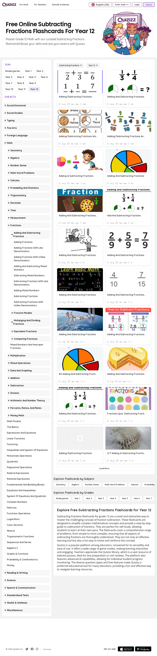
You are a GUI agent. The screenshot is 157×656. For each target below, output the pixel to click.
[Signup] (149, 4)
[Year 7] (148, 498)
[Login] (137, 4)
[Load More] (104, 468)
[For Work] (24, 4)
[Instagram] (37, 649)
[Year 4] (112, 498)
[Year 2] (89, 498)
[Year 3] (101, 498)
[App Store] (126, 648)
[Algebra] (75, 484)
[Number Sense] (92, 484)
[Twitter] (26, 649)
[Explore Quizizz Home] (9, 4)
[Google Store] (143, 648)
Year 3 (8, 77)
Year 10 (9, 89)
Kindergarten (12, 71)
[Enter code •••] (122, 4)
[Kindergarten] (62, 498)
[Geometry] (61, 484)
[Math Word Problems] (114, 484)
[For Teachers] (40, 4)
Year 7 (8, 83)
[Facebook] (32, 649)
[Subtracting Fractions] (70, 65)
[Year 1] (77, 498)
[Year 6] (136, 498)
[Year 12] (93, 65)
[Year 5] (124, 498)
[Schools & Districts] (60, 4)
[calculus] (134, 484)
